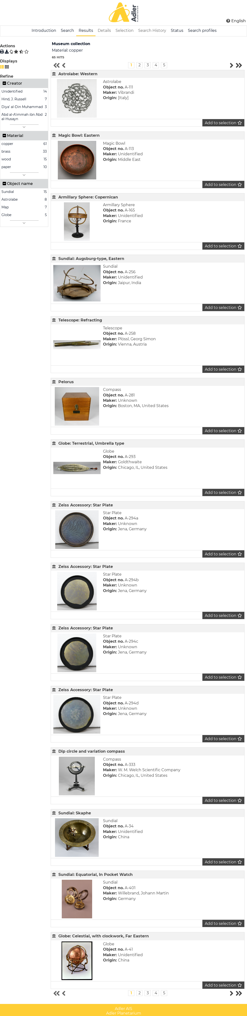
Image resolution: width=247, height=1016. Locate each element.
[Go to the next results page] (231, 65)
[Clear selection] (26, 52)
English (238, 21)
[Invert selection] (21, 52)
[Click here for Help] (228, 21)
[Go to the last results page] (238, 65)
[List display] (2, 67)
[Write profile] (11, 52)
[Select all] (16, 52)
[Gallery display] (7, 67)
